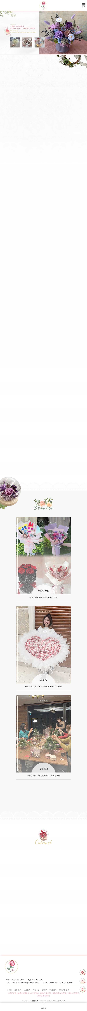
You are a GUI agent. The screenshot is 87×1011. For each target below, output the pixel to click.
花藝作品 (36, 990)
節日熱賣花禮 (64, 990)
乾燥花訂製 (11, 993)
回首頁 (43, 1006)
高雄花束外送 (45, 993)
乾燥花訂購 (22, 993)
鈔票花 (44, 990)
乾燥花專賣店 (33, 993)
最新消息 (17, 990)
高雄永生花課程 (43, 995)
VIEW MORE (24, 113)
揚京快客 (35, 1001)
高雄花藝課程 (73, 993)
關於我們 (27, 990)
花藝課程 (53, 990)
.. (52, 1001)
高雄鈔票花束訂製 (59, 993)
